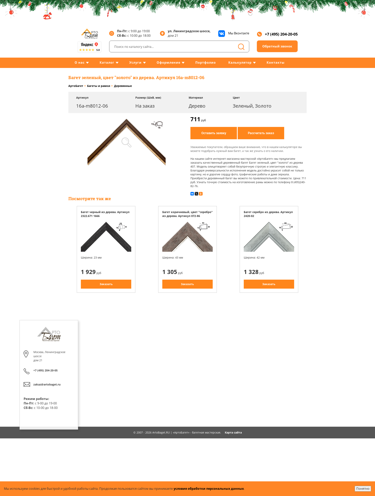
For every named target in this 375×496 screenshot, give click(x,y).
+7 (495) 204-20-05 (277, 34)
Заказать (106, 284)
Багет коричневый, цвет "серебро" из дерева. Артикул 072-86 (187, 214)
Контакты (276, 62)
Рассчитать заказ (261, 133)
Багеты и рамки (98, 86)
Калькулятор (240, 62)
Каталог (107, 62)
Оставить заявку (213, 133)
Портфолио (205, 62)
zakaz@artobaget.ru (47, 384)
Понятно (363, 488)
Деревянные (123, 86)
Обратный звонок (277, 46)
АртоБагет (75, 86)
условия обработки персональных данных (209, 488)
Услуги (135, 62)
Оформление (168, 62)
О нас (80, 62)
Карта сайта (233, 432)
